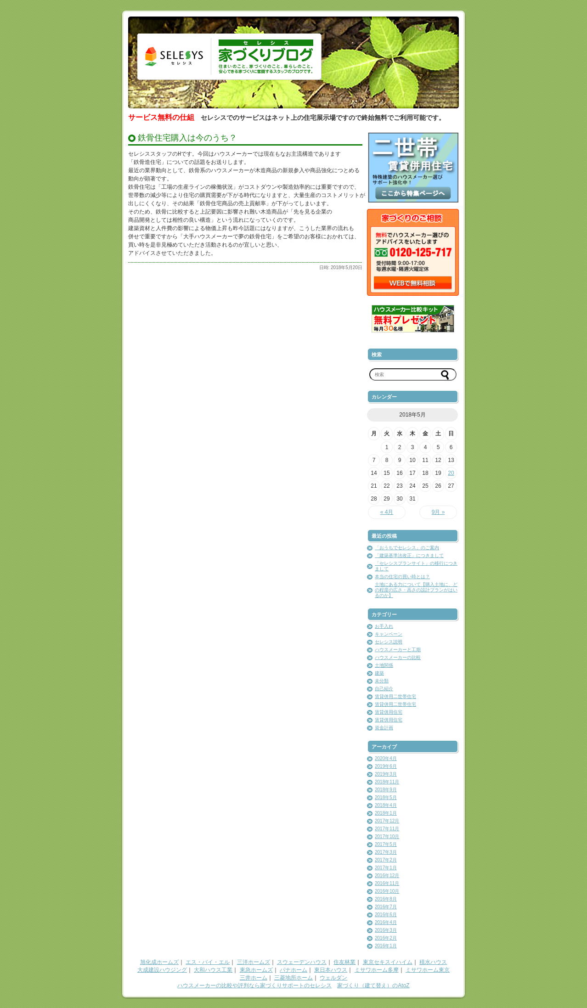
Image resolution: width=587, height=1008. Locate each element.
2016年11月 (387, 883)
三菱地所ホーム (293, 977)
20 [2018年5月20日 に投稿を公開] (451, 473)
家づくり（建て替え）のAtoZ (373, 985)
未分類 (382, 680)
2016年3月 (386, 930)
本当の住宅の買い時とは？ (402, 576)
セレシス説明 (388, 641)
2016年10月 (387, 891)
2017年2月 (386, 859)
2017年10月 (387, 836)
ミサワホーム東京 (428, 970)
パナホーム (293, 970)
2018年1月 (386, 813)
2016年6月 (386, 914)
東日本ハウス (330, 970)
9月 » (438, 512)
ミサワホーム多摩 (377, 970)
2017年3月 (386, 852)
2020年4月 (386, 758)
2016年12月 (387, 875)
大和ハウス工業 (213, 970)
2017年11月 (387, 828)
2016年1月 (386, 945)
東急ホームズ (256, 970)
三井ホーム (253, 977)
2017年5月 (386, 844)
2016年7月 (386, 906)
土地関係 (384, 665)
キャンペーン (388, 633)
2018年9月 (386, 789)
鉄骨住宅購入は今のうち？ (187, 137)
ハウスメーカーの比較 (398, 657)
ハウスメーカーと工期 (398, 649)
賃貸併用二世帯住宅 (395, 696)
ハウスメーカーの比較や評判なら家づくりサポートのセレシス (254, 985)
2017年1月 (386, 867)
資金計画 (384, 727)
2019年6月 (386, 766)
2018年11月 (387, 781)
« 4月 (387, 512)
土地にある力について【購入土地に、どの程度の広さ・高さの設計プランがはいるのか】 (416, 590)
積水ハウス (433, 962)
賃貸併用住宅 (388, 712)
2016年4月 (386, 922)
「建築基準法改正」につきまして (409, 555)
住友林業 (344, 962)
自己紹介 (384, 688)
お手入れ (384, 626)
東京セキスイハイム (387, 962)
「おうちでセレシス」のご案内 (407, 547)
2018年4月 (386, 805)
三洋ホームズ (253, 962)
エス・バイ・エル (208, 962)
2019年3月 (386, 774)
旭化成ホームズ (159, 962)
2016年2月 (386, 937)
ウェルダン (333, 977)
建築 (379, 673)
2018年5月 (386, 797)
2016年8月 (386, 898)
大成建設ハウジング (162, 970)
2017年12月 (387, 820)
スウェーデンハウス (302, 962)
